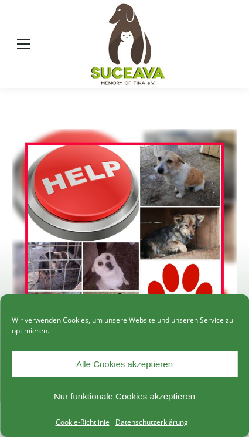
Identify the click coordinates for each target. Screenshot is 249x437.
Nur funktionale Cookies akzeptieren (124, 396)
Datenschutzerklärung (151, 422)
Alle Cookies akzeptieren (124, 364)
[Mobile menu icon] (23, 44)
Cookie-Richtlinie (83, 422)
